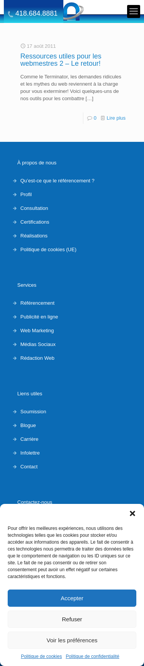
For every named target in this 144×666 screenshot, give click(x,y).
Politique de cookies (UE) (48, 249)
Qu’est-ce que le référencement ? (57, 181)
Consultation (34, 208)
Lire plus (116, 118)
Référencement (37, 303)
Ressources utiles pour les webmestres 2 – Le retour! (60, 59)
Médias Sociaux (38, 344)
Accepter (72, 598)
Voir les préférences (72, 640)
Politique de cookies (41, 656)
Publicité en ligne (39, 317)
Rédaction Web (37, 358)
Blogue (28, 425)
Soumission (33, 411)
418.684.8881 (36, 13)
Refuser (72, 619)
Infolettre (30, 453)
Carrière (29, 439)
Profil (26, 194)
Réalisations (34, 236)
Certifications (34, 222)
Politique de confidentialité (92, 656)
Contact (29, 466)
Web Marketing (37, 330)
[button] (132, 513)
